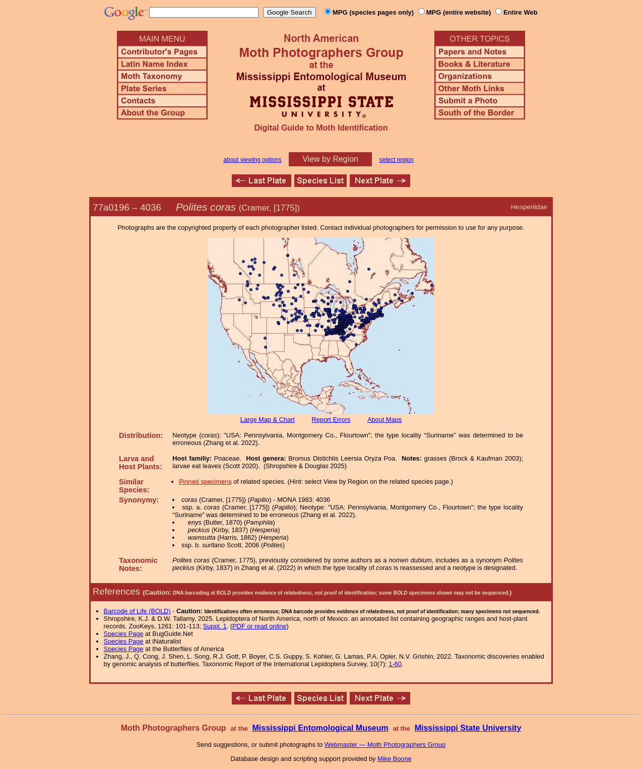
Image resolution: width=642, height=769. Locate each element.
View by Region (330, 159)
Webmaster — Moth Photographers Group (385, 744)
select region (396, 159)
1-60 (395, 664)
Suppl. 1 (215, 626)
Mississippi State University (468, 728)
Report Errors (331, 419)
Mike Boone (394, 758)
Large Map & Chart (267, 419)
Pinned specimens (205, 481)
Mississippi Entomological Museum (320, 728)
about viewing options (252, 159)
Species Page (124, 633)
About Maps (384, 419)
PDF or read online (259, 626)
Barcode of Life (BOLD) (137, 611)
